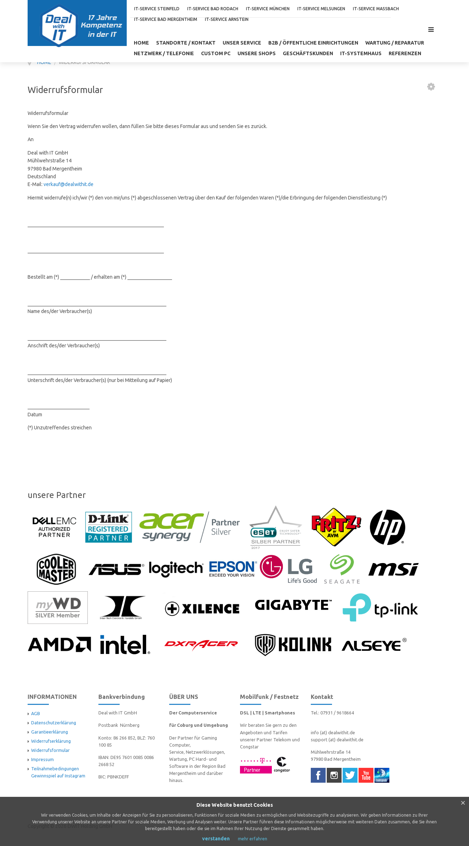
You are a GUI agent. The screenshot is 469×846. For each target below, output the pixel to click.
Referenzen (405, 53)
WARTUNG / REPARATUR (394, 43)
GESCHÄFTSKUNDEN (308, 53)
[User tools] (431, 86)
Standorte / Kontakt (186, 43)
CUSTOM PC (215, 53)
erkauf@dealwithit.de (69, 184)
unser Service (242, 43)
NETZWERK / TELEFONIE (164, 53)
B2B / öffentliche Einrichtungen (313, 43)
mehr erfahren (252, 838)
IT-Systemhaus (361, 53)
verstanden (216, 838)
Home (141, 43)
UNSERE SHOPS (257, 53)
